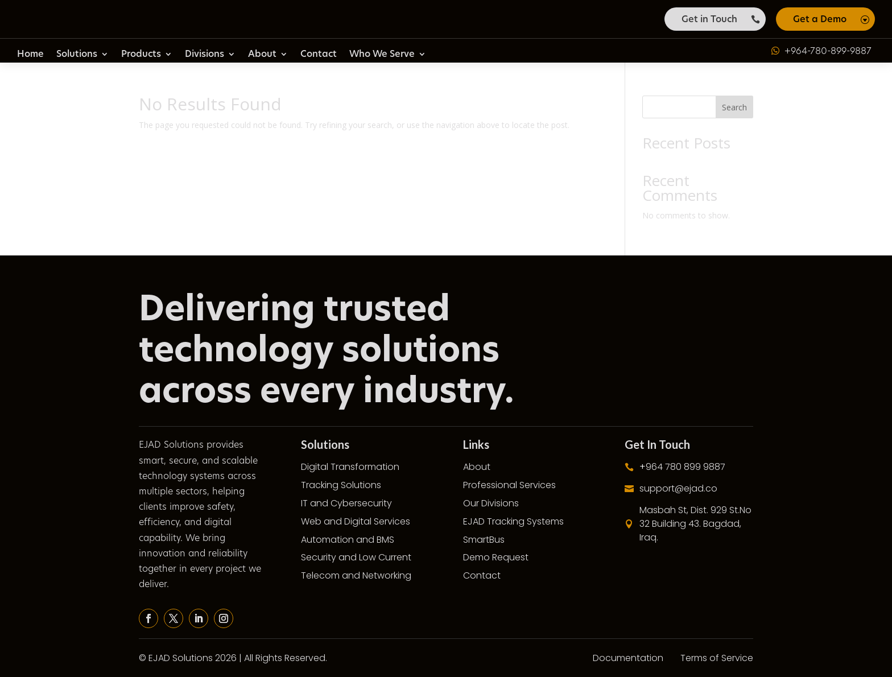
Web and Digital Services (355, 521)
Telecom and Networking (356, 575)
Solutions (76, 53)
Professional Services (509, 485)
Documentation (628, 657)
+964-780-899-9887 (828, 50)
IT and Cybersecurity (346, 503)
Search (734, 107)
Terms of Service (716, 657)
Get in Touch (709, 19)
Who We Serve (382, 53)
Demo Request (495, 557)
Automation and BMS (347, 539)
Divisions (204, 53)
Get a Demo (819, 19)
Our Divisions (491, 503)
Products (141, 53)
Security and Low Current (356, 557)
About (262, 53)
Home (30, 53)
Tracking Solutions (341, 485)
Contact (318, 53)
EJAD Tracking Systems (513, 521)
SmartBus (484, 539)
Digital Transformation (350, 466)
